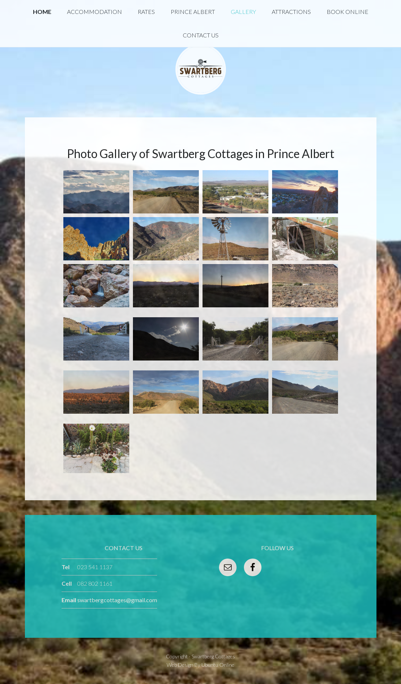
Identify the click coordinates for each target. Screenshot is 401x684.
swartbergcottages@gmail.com (117, 599)
